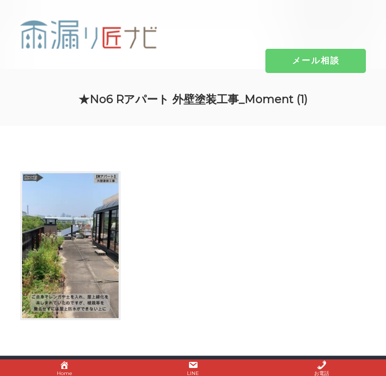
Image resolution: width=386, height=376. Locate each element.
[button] (316, 60)
